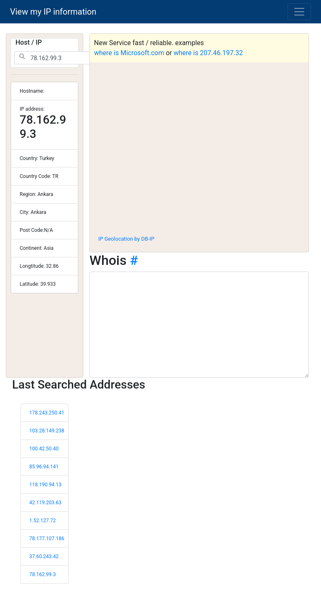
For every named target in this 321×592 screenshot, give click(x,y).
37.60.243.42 (44, 556)
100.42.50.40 (44, 449)
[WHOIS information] (199, 325)
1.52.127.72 (42, 520)
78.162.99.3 (42, 574)
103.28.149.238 (46, 431)
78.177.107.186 (46, 538)
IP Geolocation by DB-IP (126, 239)
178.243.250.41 (46, 413)
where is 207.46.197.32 (208, 53)
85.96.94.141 (44, 467)
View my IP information (53, 12)
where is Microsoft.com (129, 53)
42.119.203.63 (45, 503)
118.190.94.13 (45, 485)
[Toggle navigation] (299, 11)
